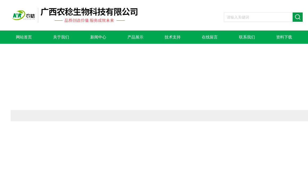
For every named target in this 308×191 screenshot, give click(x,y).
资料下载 (284, 37)
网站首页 (24, 37)
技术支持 (173, 37)
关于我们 (61, 37)
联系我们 (247, 37)
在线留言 (210, 37)
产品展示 (135, 37)
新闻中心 (98, 37)
